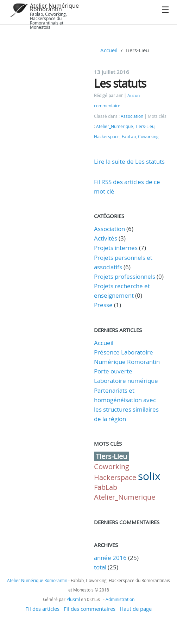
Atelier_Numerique (114, 126)
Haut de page (136, 608)
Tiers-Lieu (144, 126)
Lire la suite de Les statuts (129, 161)
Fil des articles (42, 608)
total (101, 567)
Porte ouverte (113, 371)
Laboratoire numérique (126, 381)
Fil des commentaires (89, 608)
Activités (105, 238)
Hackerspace (107, 136)
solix (149, 476)
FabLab (129, 136)
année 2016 (110, 558)
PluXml (73, 599)
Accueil (109, 50)
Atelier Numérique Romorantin (54, 7)
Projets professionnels (124, 276)
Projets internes (116, 248)
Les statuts (120, 83)
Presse (103, 305)
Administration (120, 599)
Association (132, 116)
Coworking (148, 136)
